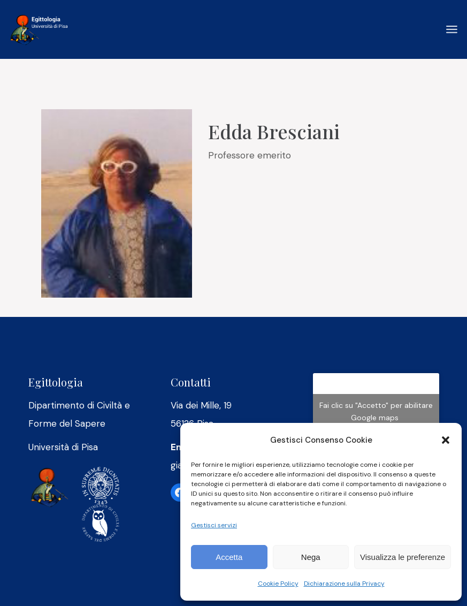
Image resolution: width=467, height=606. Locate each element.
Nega (310, 557)
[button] (445, 440)
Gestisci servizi (214, 525)
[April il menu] (452, 29)
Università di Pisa (63, 447)
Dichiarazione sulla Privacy (344, 583)
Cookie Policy (278, 583)
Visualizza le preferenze (402, 557)
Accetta (229, 557)
